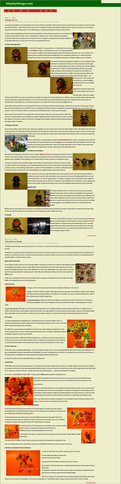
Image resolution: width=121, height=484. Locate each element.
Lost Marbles (33, 50)
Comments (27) (91, 235)
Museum (24, 11)
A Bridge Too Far (11, 20)
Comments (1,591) (90, 482)
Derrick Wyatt (33, 170)
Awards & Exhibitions (34, 11)
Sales (43, 11)
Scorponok (68, 183)
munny (16, 22)
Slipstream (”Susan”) (46, 154)
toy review (28, 243)
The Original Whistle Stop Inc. (64, 140)
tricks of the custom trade (25, 22)
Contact (54, 11)
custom (23, 243)
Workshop (17, 11)
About (6, 11)
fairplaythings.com (19, 3)
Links (48, 11)
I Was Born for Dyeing (13, 241)
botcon (12, 22)
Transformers (17, 243)
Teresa (34, 181)
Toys (12, 243)
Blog (11, 11)
